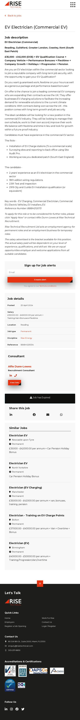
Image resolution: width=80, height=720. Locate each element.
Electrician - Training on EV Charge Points (36, 515)
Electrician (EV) (19, 543)
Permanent (26, 331)
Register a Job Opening (15, 626)
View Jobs (14, 383)
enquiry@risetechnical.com (20, 646)
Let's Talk (13, 593)
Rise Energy (26, 338)
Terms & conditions (47, 286)
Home (7, 618)
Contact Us (47, 622)
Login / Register (49, 626)
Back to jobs (14, 15)
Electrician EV (18, 435)
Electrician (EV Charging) (25, 487)
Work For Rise (48, 618)
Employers (9, 622)
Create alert (40, 280)
